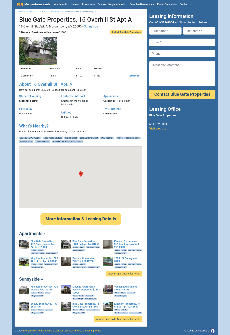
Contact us (186, 4)
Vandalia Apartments (125, 288)
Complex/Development (142, 4)
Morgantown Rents (33, 4)
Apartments (60, 4)
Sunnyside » (31, 279)
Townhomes (88, 4)
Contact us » (134, 75)
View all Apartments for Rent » (123, 273)
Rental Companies (167, 4)
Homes (75, 4)
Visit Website (157, 128)
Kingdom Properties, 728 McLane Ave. (44, 288)
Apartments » (32, 233)
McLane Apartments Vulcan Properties (86, 289)
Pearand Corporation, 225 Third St (84, 260)
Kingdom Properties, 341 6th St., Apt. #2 (128, 305)
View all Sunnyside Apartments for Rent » (118, 319)
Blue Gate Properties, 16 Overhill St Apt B (85, 305)
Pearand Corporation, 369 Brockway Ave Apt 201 (126, 244)
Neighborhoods (116, 4)
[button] (81, 174)
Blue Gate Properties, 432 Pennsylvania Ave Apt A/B (43, 244)
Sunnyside (55, 11)
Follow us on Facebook (196, 330)
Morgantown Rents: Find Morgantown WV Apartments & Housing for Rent (63, 330)
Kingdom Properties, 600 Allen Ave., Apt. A (44, 260)
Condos (102, 4)
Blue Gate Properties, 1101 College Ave (85, 243)
